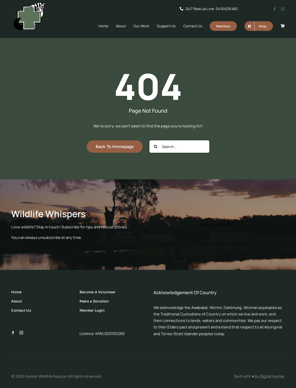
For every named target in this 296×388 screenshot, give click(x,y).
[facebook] (275, 9)
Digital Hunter (272, 376)
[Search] (155, 146)
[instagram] (283, 9)
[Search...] (179, 146)
